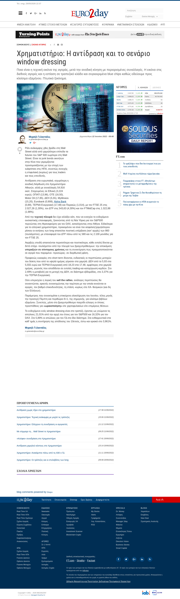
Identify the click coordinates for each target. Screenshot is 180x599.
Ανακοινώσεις (22, 541)
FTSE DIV (120, 106)
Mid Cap (119, 103)
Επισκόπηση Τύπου (124, 531)
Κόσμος (45, 521)
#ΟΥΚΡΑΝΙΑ (108, 24)
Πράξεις (20, 535)
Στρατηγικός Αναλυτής (150, 521)
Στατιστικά (21, 528)
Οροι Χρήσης (86, 499)
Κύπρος (45, 535)
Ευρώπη (45, 551)
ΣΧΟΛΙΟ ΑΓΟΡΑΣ (38, 45)
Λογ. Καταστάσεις (98, 521)
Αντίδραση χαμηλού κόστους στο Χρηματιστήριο (65, 445)
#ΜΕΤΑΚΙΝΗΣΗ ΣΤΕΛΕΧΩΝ (130, 24)
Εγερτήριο (120, 535)
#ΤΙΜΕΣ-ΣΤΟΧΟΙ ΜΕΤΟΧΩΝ (53, 24)
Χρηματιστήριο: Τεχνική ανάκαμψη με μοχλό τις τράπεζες (65, 417)
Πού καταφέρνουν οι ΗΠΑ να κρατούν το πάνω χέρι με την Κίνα (141, 203)
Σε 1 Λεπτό (46, 545)
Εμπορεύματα (47, 561)
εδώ (140, 34)
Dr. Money (120, 511)
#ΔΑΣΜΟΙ (152, 24)
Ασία (43, 555)
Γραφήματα (95, 518)
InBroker (85, 570)
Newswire (45, 511)
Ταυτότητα (46, 499)
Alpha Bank (60, 201)
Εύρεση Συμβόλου (24, 525)
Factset (91, 560)
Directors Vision (122, 541)
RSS (93, 525)
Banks (119, 100)
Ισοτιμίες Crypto (48, 568)
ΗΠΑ (43, 548)
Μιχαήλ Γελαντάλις (39, 137)
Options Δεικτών (23, 561)
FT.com (120, 156)
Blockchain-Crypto (73, 535)
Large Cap (120, 96)
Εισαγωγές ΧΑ (72, 521)
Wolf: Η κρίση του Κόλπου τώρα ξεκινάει (141, 173)
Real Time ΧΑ (22, 511)
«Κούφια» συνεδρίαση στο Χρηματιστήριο (65, 438)
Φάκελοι (119, 525)
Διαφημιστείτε (102, 499)
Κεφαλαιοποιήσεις (24, 538)
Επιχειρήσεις (47, 528)
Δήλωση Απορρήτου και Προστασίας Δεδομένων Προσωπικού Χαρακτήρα (98, 581)
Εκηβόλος (145, 515)
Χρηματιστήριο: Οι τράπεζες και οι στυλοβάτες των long (65, 460)
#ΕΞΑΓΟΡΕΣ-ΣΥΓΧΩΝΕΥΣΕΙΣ (84, 24)
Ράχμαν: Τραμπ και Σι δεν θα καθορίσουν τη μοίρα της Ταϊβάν (142, 194)
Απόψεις (119, 515)
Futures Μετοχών (24, 565)
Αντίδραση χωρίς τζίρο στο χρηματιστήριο (65, 410)
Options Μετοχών (24, 568)
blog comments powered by (35, 492)
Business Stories (122, 545)
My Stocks (95, 511)
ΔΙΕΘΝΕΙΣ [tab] (156, 88)
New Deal (145, 518)
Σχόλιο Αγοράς (23, 521)
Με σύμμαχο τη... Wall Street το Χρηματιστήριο (65, 431)
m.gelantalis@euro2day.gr (38, 139)
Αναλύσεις (70, 528)
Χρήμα (44, 558)
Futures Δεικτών (23, 558)
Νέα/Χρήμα (70, 515)
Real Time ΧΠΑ (23, 515)
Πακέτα (20, 531)
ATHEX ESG (121, 110)
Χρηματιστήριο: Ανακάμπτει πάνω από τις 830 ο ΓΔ (65, 453)
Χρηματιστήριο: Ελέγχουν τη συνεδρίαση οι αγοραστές (65, 424)
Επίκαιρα (45, 525)
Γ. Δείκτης (120, 93)
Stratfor (81, 560)
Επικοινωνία (60, 499)
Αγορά (44, 518)
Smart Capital (121, 548)
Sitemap (73, 499)
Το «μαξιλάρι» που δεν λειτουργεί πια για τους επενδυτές (141, 165)
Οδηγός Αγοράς (72, 518)
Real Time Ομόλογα (25, 518)
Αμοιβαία (70, 525)
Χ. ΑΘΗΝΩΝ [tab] (143, 88)
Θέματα (119, 528)
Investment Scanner (74, 531)
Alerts (93, 515)
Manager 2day (122, 521)
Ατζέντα (119, 538)
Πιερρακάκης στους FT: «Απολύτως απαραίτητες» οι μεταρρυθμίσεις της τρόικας (140, 184)
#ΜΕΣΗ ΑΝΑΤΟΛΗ (26, 24)
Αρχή (158, 499)
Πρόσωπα (70, 511)
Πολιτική (45, 531)
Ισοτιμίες (45, 565)
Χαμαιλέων (145, 511)
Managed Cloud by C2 (38, 595)
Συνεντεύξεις (121, 518)
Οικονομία (46, 515)
